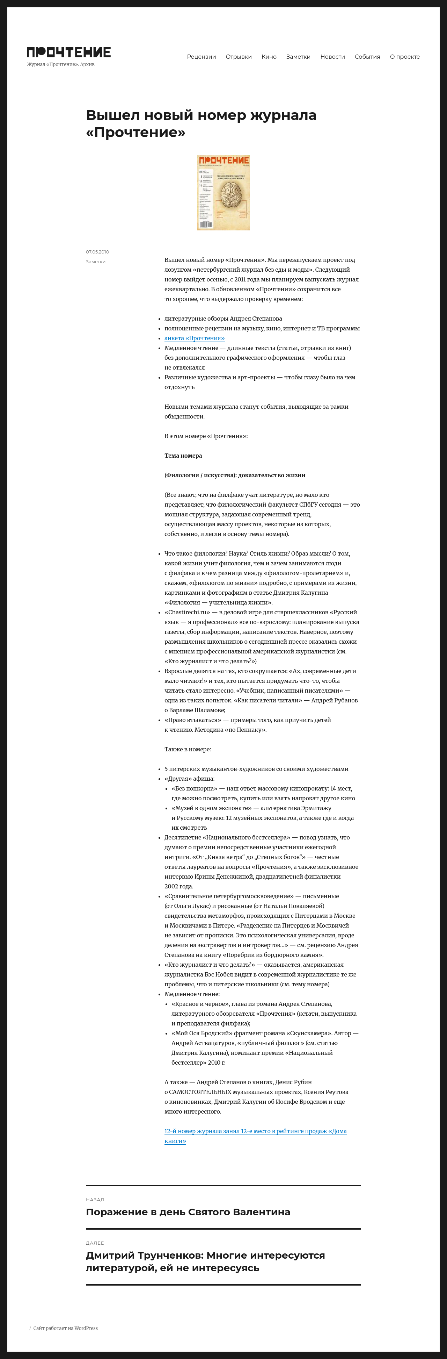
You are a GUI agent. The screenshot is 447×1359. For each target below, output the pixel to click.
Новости (333, 56)
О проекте (405, 56)
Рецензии (201, 56)
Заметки (298, 56)
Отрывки (239, 56)
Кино (269, 56)
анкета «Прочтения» (194, 338)
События (367, 56)
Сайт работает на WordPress (66, 1328)
